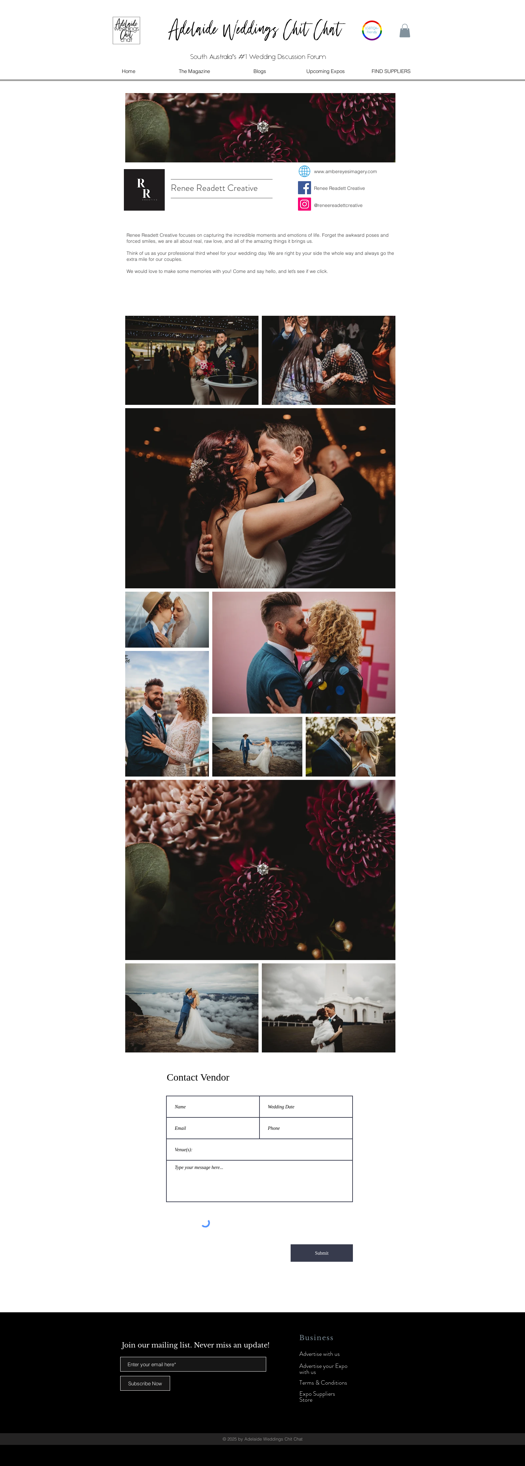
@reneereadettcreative (338, 205)
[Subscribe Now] (145, 1383)
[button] (404, 31)
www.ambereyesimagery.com (345, 171)
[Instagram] (304, 204)
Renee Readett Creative (339, 188)
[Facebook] (304, 187)
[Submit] (322, 1253)
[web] (304, 171)
